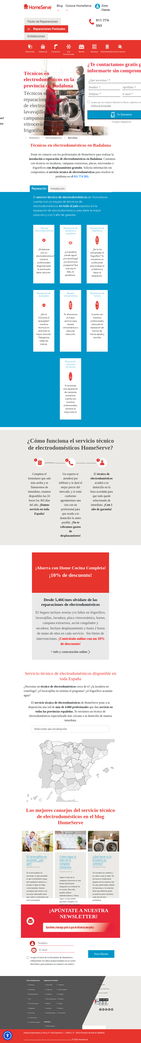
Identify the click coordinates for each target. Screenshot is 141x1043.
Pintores (59, 1003)
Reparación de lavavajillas (44, 294)
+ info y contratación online (70, 652)
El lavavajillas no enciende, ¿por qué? (36, 860)
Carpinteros (60, 984)
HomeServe (34, 138)
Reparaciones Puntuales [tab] (48, 29)
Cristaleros (60, 999)
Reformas (60, 1008)
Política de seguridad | (56, 1039)
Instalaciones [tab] (36, 36)
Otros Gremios (61, 1012)
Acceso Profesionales (103, 988)
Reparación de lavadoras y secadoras (71, 231)
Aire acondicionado (32, 1003)
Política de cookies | (46, 1039)
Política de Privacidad (101, 105)
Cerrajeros (60, 994)
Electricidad (31, 989)
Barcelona (72, 138)
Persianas (48, 1008)
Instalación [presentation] (57, 188)
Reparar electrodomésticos (44, 229)
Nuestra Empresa (50, 1026)
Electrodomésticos (54, 138)
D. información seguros (33, 1022)
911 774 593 (102, 23)
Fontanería (30, 984)
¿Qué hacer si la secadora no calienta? (102, 860)
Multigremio (31, 1008)
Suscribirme (101, 953)
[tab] (39, 188)
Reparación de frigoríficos (97, 229)
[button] (7, 1035)
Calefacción (48, 989)
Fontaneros (48, 994)
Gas (29, 999)
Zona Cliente (101, 984)
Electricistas (48, 984)
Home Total (31, 1012)
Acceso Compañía (102, 992)
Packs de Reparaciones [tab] (42, 21)
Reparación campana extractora (70, 364)
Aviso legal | (27, 1039)
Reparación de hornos (97, 294)
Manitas (47, 1003)
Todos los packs (32, 1017)
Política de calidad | (67, 1039)
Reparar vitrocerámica (70, 294)
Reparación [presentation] (39, 188)
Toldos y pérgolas (62, 989)
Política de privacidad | (35, 1039)
